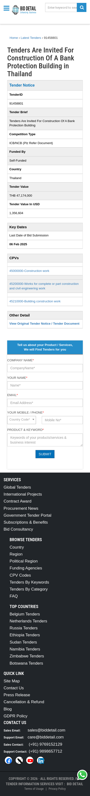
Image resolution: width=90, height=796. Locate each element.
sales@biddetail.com (46, 730)
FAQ (14, 596)
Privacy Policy (57, 788)
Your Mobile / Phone (25, 412)
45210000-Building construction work (34, 301)
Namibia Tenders (25, 649)
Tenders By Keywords (29, 582)
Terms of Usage (33, 788)
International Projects (23, 494)
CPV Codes (20, 575)
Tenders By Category (29, 589)
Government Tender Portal (27, 515)
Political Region (24, 561)
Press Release (17, 695)
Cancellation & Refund (24, 702)
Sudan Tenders (23, 642)
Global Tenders (17, 487)
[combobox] (21, 420)
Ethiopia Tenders (25, 635)
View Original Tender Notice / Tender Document (44, 323)
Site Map (12, 681)
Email (12, 395)
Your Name (17, 378)
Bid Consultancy (18, 529)
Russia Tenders (24, 628)
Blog (8, 709)
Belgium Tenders (25, 614)
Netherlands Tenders (28, 621)
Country (17, 547)
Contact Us (14, 688)
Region (16, 554)
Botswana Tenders (26, 663)
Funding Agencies (26, 568)
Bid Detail (75, 784)
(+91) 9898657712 (45, 751)
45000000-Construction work (29, 271)
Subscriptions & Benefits (26, 522)
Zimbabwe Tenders (27, 656)
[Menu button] (8, 7)
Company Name (20, 360)
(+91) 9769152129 (45, 744)
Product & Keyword (25, 430)
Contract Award (17, 501)
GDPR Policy (15, 716)
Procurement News (21, 508)
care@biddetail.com (46, 737)
